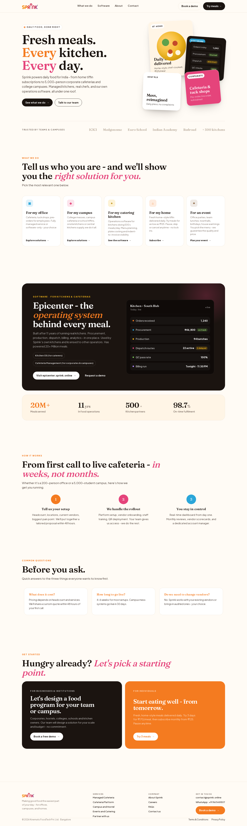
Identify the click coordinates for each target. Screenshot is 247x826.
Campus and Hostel (103, 806)
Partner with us (101, 816)
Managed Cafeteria (103, 797)
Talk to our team (68, 102)
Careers (152, 802)
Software (104, 5)
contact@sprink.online (208, 797)
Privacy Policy (218, 819)
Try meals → (214, 6)
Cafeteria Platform (103, 802)
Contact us (154, 811)
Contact (133, 5)
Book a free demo (47, 736)
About (119, 5)
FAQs (151, 806)
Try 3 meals (146, 736)
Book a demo (189, 6)
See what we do (37, 103)
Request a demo (95, 375)
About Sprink (155, 797)
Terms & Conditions (198, 819)
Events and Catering (104, 811)
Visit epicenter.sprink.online (56, 375)
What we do (84, 5)
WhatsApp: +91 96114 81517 (210, 802)
